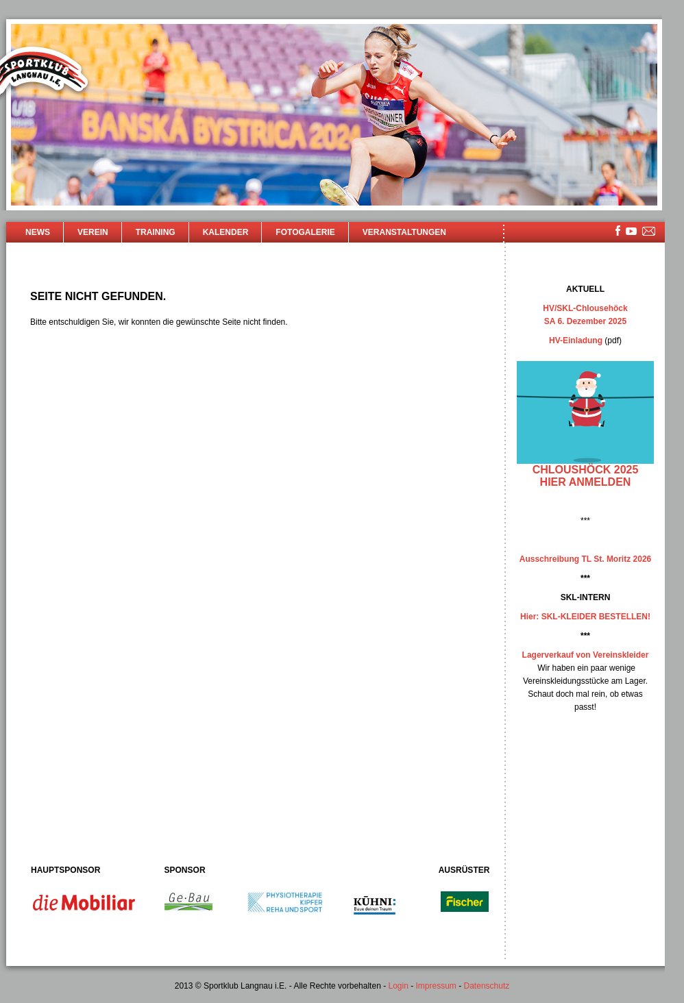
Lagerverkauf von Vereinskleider (585, 655)
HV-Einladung (575, 340)
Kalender (226, 232)
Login (398, 986)
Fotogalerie (305, 232)
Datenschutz (487, 986)
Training (155, 232)
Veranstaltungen (404, 232)
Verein (92, 232)
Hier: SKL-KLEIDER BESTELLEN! (585, 616)
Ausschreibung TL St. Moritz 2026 (585, 559)
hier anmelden (585, 482)
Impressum (436, 986)
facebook (617, 230)
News (37, 232)
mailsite (649, 232)
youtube (631, 231)
